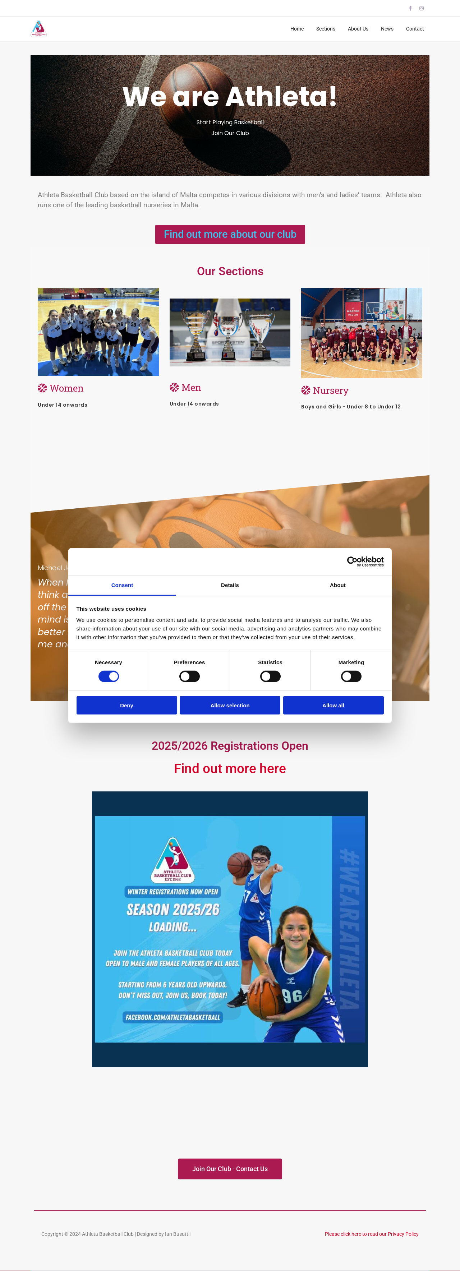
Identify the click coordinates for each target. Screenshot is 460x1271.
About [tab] (338, 585)
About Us (358, 29)
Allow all (333, 705)
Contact (415, 29)
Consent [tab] (122, 585)
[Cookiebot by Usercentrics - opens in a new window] (352, 561)
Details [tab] (230, 585)
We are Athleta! (230, 96)
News (387, 29)
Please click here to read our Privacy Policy (372, 1234)
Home (297, 29)
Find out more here (230, 768)
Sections (325, 29)
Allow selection (229, 705)
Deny (126, 705)
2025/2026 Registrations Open (230, 746)
